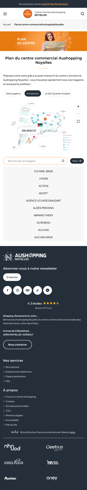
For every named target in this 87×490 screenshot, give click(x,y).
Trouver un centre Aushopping (21, 396)
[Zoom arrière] (78, 114)
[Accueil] (8, 24)
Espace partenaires (16, 376)
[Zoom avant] (78, 106)
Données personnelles (17, 406)
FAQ (8, 381)
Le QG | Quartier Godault (57, 93)
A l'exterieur (33, 93)
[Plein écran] (78, 121)
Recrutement (12, 367)
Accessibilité (12, 420)
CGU (8, 410)
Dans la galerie (13, 93)
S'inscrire (12, 277)
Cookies (10, 401)
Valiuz (72, 432)
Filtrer (77, 160)
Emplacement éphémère (19, 371)
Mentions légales (14, 415)
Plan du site (11, 424)
